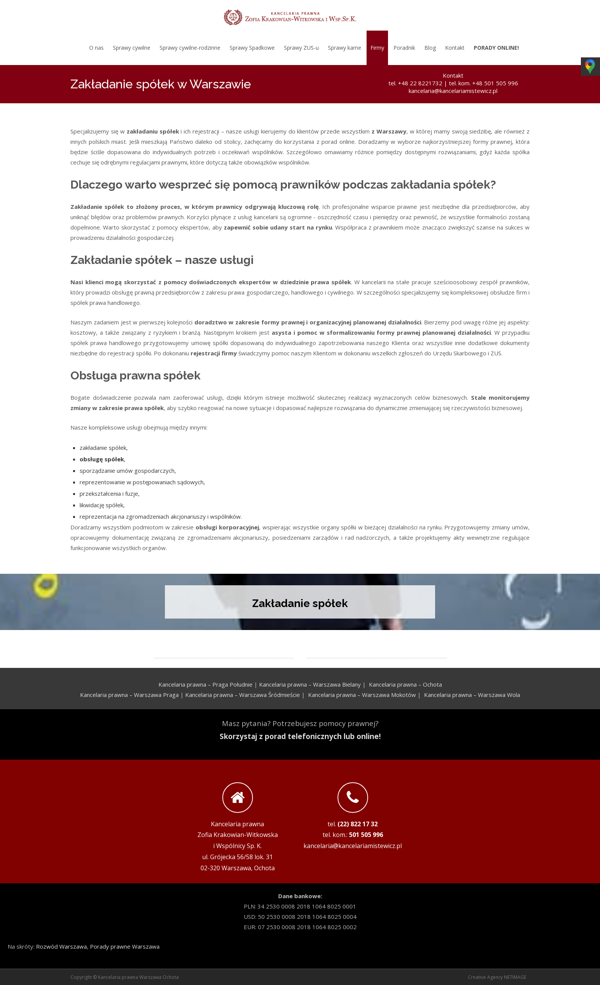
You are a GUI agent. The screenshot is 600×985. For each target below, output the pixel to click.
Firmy (377, 47)
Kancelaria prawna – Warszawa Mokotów (362, 694)
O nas (96, 47)
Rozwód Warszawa (61, 946)
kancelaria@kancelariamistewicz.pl (453, 90)
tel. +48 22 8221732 (415, 83)
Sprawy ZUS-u (301, 47)
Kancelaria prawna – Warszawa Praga (129, 694)
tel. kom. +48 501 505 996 (483, 83)
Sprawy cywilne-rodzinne (190, 47)
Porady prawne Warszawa (125, 946)
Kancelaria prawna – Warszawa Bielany (310, 684)
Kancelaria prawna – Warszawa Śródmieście (242, 694)
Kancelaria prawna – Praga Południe (205, 684)
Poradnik (404, 47)
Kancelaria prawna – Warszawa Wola (472, 694)
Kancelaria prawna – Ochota (405, 684)
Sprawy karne (344, 47)
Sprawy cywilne (131, 47)
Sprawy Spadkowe (252, 47)
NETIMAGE (515, 977)
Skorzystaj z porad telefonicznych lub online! (300, 736)
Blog (430, 47)
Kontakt (455, 47)
